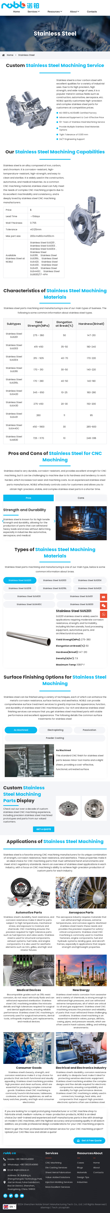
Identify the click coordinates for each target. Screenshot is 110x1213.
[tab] (28, 498)
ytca (61, 1207)
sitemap (45, 1207)
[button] (3, 521)
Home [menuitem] (16, 11)
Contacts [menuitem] (92, 11)
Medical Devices (29, 990)
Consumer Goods (29, 1068)
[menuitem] (33, 11)
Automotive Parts (29, 912)
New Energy (81, 990)
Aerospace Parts (81, 912)
